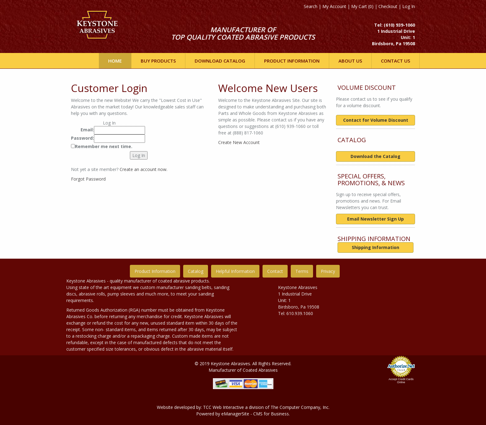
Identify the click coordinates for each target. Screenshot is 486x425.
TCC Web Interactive (223, 407)
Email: (87, 130)
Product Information (155, 271)
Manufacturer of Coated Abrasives (243, 370)
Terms (301, 271)
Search (310, 6)
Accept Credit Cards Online (401, 381)
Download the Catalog (375, 156)
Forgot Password (88, 179)
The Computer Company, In (298, 407)
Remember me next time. (103, 146)
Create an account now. (143, 169)
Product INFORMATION (292, 61)
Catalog (195, 271)
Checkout (387, 6)
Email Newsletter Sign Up (375, 219)
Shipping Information (375, 247)
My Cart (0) (362, 6)
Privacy (328, 271)
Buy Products (158, 61)
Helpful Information (235, 271)
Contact (275, 271)
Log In (408, 6)
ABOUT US (350, 61)
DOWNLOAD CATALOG (220, 61)
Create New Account (239, 142)
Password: (82, 138)
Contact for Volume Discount (375, 120)
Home (115, 61)
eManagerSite (235, 414)
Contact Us (395, 61)
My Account (334, 6)
